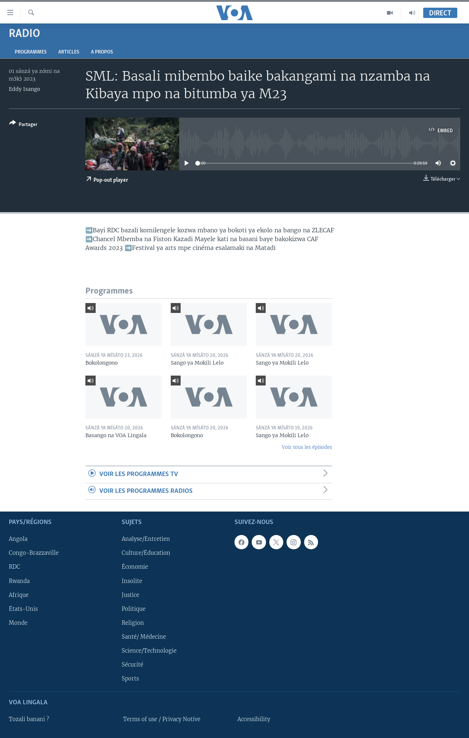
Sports (130, 678)
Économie (135, 567)
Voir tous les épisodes (307, 447)
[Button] (23, 125)
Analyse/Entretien (146, 539)
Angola (18, 539)
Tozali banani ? (29, 719)
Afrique (19, 595)
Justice (130, 595)
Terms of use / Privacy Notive (161, 719)
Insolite (132, 581)
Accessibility (253, 719)
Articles (68, 52)
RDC (14, 567)
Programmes (31, 52)
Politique (133, 609)
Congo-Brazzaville (34, 553)
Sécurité (132, 664)
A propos (102, 52)
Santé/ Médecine (144, 637)
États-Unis (23, 609)
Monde (18, 623)
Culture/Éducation (146, 553)
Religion (133, 623)
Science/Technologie (149, 650)
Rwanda (19, 581)
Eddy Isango (24, 89)
